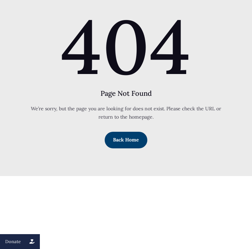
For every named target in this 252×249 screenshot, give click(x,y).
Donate (22, 241)
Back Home (126, 140)
